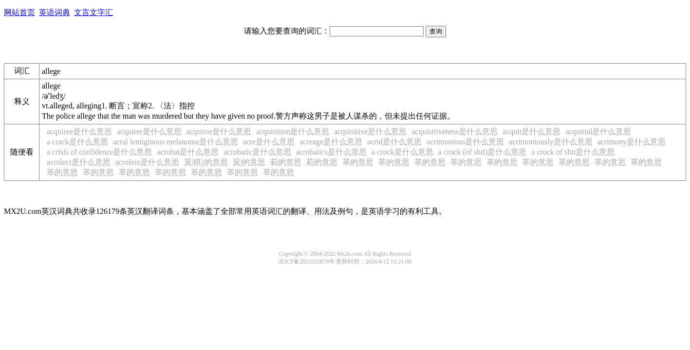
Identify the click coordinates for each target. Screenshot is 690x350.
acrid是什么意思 (394, 142)
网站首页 (19, 12)
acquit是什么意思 (531, 131)
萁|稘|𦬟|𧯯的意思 (206, 162)
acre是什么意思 (269, 142)
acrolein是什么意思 (147, 162)
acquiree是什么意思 (79, 131)
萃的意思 (357, 162)
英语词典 (54, 12)
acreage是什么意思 (330, 142)
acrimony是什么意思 (631, 142)
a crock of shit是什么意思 (573, 152)
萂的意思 (285, 162)
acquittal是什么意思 (598, 131)
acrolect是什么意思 (79, 162)
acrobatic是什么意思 (257, 152)
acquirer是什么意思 (149, 131)
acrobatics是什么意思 (331, 152)
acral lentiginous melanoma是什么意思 (175, 142)
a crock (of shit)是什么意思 (482, 152)
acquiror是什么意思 (218, 131)
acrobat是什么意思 (188, 152)
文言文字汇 (93, 12)
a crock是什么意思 (402, 152)
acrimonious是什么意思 (465, 142)
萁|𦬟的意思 (249, 162)
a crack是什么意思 (77, 142)
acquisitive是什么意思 (370, 131)
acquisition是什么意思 (292, 131)
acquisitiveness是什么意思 (454, 131)
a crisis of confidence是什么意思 (99, 152)
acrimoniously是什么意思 (551, 142)
